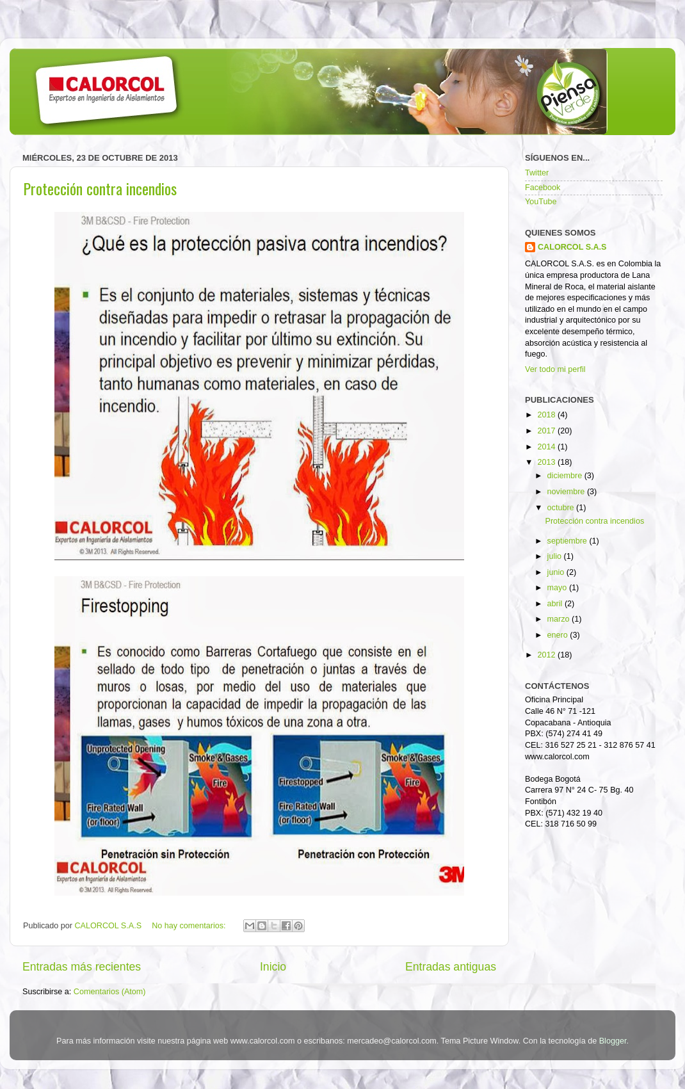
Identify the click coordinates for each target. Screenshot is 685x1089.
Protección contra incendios (100, 188)
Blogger (613, 1041)
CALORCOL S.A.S (109, 925)
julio (555, 556)
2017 (547, 430)
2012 (547, 654)
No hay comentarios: (190, 925)
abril (556, 603)
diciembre (565, 475)
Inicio (273, 966)
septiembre (568, 540)
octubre (562, 507)
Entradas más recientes (81, 966)
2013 (547, 462)
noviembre (567, 491)
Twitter (537, 172)
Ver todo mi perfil (555, 369)
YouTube (541, 201)
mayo (558, 587)
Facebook (542, 187)
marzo (559, 619)
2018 (547, 414)
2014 (547, 446)
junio (557, 572)
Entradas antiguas (450, 966)
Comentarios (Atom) (110, 991)
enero (558, 635)
